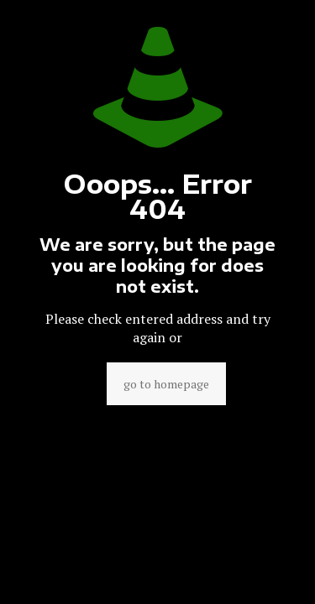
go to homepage (166, 384)
